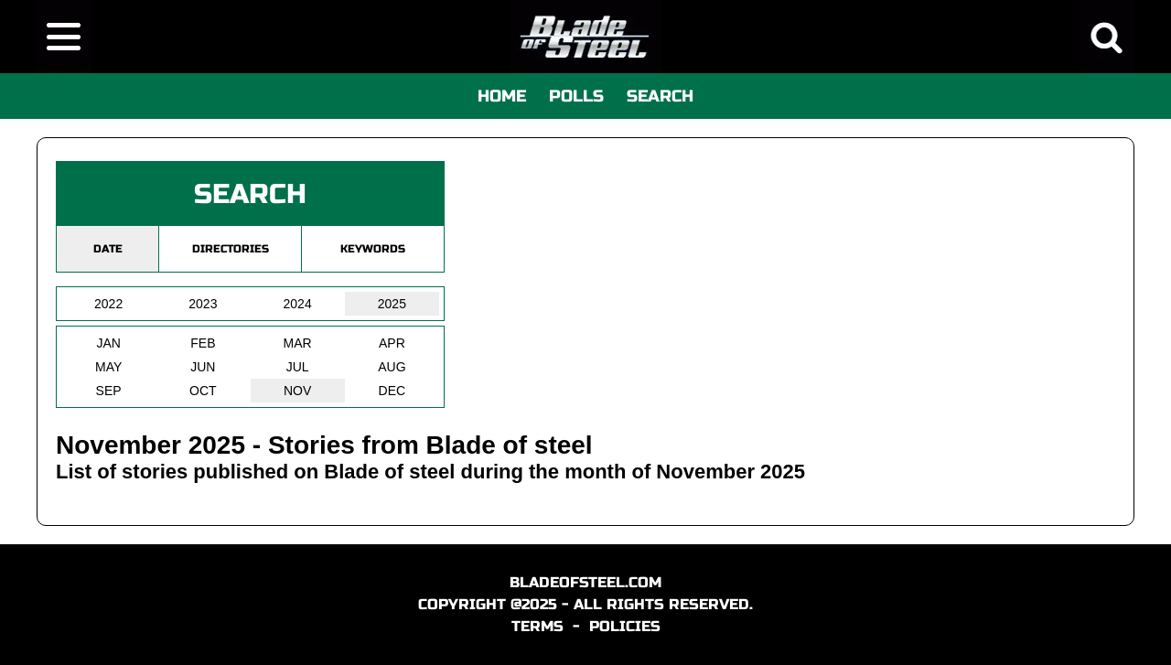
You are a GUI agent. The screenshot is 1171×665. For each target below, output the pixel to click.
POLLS (576, 96)
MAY (108, 366)
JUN (202, 366)
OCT (203, 390)
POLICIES (625, 626)
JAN (108, 343)
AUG (391, 366)
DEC (392, 390)
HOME (502, 96)
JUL (297, 366)
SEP (109, 390)
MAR (298, 343)
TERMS (537, 626)
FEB (202, 343)
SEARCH (660, 96)
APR (392, 343)
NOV (297, 390)
